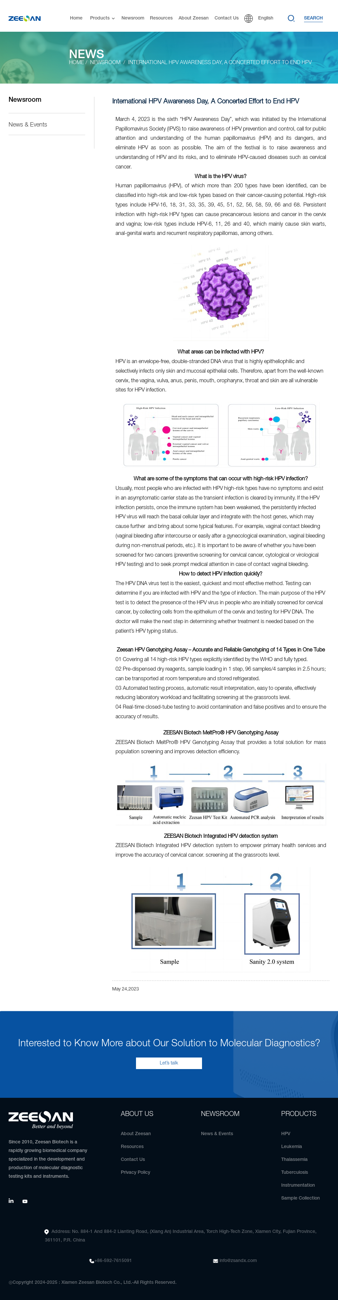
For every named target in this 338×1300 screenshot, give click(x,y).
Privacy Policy (135, 1172)
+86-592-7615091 (113, 1261)
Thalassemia (294, 1160)
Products (103, 15)
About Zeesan (194, 15)
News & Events (28, 125)
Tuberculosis (294, 1172)
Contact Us (227, 15)
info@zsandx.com (238, 1261)
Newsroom (132, 15)
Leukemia (291, 1147)
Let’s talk (169, 1063)
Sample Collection (300, 1198)
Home (76, 15)
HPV (285, 1134)
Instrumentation (298, 1185)
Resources (161, 15)
